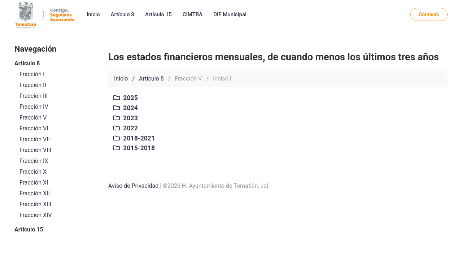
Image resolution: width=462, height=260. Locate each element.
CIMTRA (192, 14)
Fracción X (33, 171)
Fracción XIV (35, 215)
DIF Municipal (230, 14)
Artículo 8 (122, 14)
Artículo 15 (158, 14)
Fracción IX (33, 160)
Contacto (429, 14)
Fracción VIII (35, 150)
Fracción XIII (35, 204)
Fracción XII (34, 193)
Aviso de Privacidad (133, 185)
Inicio (93, 14)
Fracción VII (34, 139)
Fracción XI (33, 182)
